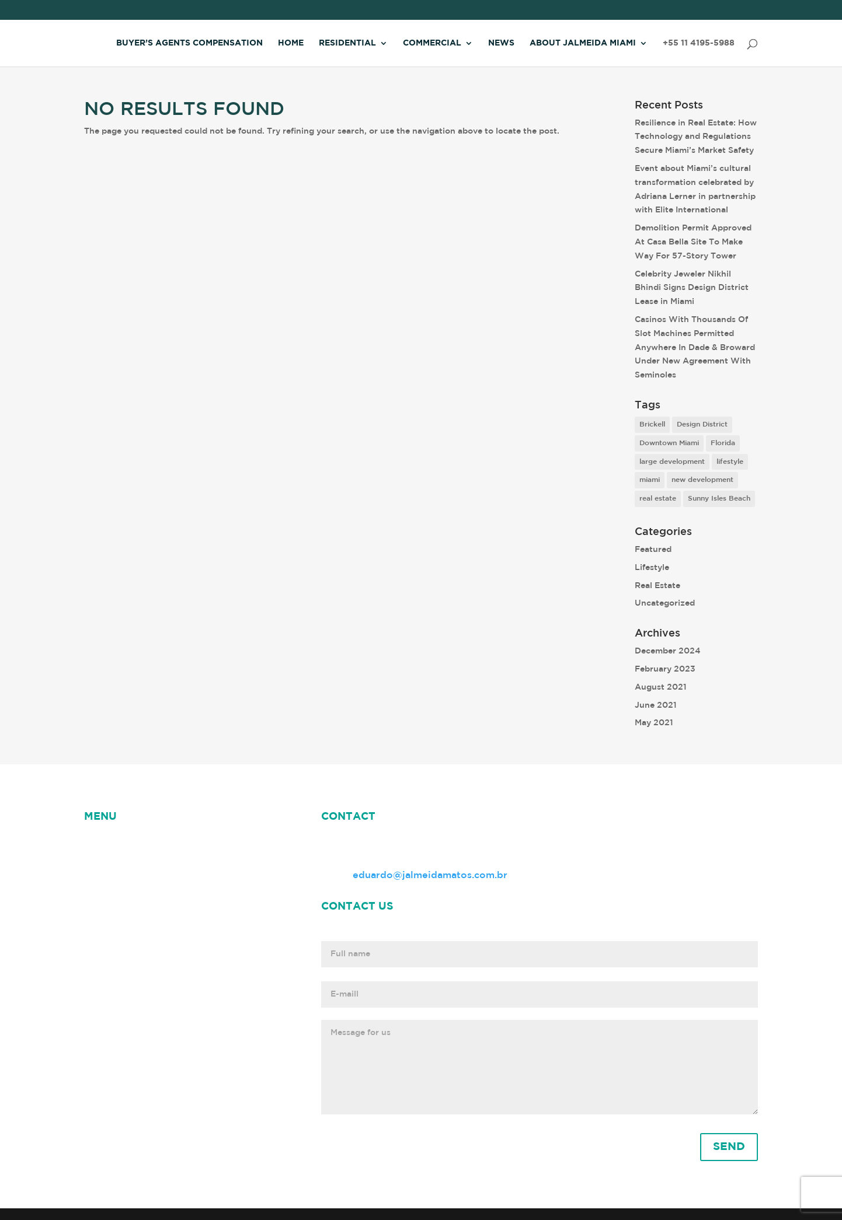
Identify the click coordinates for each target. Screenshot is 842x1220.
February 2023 (665, 669)
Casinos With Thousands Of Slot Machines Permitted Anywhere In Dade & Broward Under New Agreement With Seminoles (695, 347)
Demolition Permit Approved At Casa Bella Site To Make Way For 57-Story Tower (693, 242)
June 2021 (656, 705)
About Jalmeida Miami (583, 43)
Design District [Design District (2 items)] (702, 424)
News (501, 43)
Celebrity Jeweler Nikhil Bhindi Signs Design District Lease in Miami (692, 288)
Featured (653, 549)
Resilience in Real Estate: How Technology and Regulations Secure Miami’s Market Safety (696, 137)
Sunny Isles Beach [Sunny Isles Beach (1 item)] (719, 498)
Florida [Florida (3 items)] (723, 443)
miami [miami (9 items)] (649, 480)
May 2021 (654, 722)
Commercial (432, 43)
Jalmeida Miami (121, 858)
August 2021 (661, 687)
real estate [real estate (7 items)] (657, 498)
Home (291, 43)
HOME (99, 844)
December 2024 (668, 651)
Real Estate (657, 585)
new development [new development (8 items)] (702, 480)
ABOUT (186, 844)
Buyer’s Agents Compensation (189, 43)
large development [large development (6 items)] (672, 462)
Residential (347, 43)
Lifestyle (652, 567)
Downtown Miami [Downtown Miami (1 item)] (669, 443)
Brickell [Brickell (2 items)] (652, 424)
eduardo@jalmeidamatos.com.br (430, 875)
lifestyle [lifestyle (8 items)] (729, 462)
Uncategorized (665, 603)
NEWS (141, 844)
